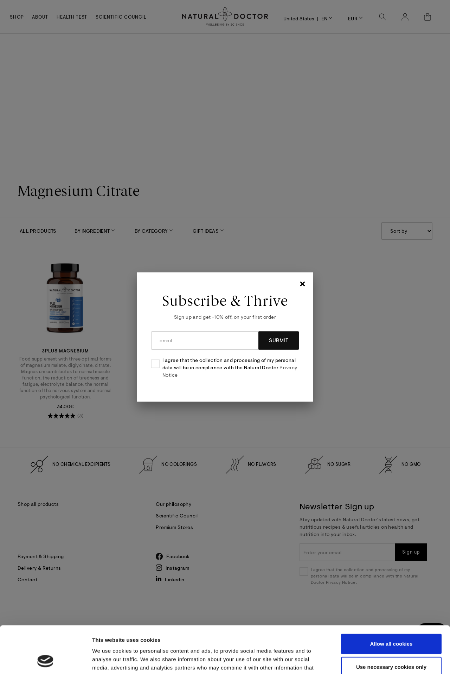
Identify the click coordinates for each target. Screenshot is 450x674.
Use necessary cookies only (391, 623)
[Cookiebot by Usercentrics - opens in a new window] (45, 660)
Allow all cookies (391, 599)
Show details (373, 660)
